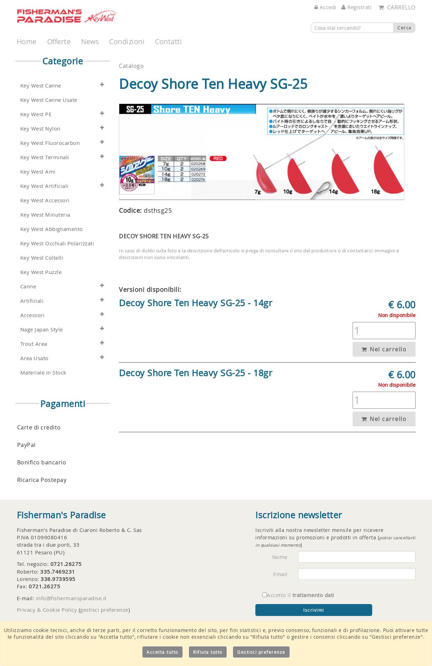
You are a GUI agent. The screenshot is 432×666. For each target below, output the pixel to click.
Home (27, 41)
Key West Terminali (44, 157)
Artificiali (32, 300)
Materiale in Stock (43, 372)
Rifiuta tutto (207, 652)
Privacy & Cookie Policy (47, 609)
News (90, 41)
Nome (280, 556)
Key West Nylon (40, 128)
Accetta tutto (162, 652)
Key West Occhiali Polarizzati (57, 243)
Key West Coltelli (41, 257)
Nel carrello (383, 349)
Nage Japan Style (41, 329)
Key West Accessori (45, 200)
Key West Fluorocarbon (50, 143)
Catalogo (131, 66)
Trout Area (33, 344)
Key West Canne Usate (48, 100)
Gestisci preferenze (261, 652)
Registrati (356, 6)
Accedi (325, 6)
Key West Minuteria (45, 214)
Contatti (168, 41)
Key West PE (36, 114)
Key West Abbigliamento (51, 229)
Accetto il (298, 594)
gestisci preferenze (104, 609)
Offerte (59, 41)
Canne (28, 286)
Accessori (32, 315)
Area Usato (34, 358)
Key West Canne (40, 85)
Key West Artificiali (44, 186)
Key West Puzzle (41, 272)
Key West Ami (38, 171)
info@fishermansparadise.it (71, 598)
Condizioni (126, 41)
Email (280, 573)
